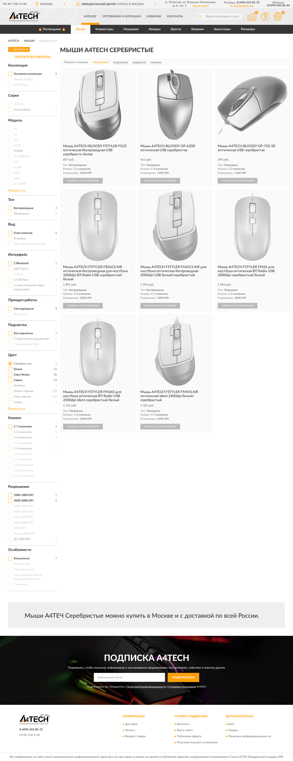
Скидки (233, 730)
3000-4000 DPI (23, 506)
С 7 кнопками (23, 426)
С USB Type (21, 279)
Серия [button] (13, 95)
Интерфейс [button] (18, 255)
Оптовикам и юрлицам (122, 16)
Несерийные (22, 109)
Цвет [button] (12, 355)
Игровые (19, 238)
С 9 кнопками (23, 459)
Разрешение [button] (18, 487)
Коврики (197, 29)
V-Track (18, 104)
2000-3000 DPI (23, 500)
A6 (15, 129)
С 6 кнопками (23, 448)
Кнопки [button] (14, 418)
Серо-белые (22, 374)
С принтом (21, 584)
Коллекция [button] (17, 65)
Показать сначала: (76, 62)
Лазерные (20, 314)
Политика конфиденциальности (249, 736)
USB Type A (21, 268)
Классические (23, 233)
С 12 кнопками (23, 476)
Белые (18, 369)
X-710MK (20, 184)
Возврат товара (135, 736)
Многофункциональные (30, 244)
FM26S (18, 151)
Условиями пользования (182, 686)
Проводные (21, 213)
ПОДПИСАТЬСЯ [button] (183, 677)
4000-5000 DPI (23, 511)
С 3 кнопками (23, 432)
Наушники (131, 29)
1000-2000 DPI (23, 495)
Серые (18, 380)
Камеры (155, 29)
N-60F (18, 167)
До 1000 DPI (22, 539)
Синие (18, 402)
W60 (17, 178)
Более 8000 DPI (24, 533)
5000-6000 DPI (23, 517)
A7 (15, 134)
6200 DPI (20, 528)
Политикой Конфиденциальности (146, 686)
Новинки (153, 16)
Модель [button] (15, 120)
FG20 (17, 145)
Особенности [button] (19, 550)
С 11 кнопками (23, 470)
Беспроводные (23, 208)
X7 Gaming (21, 84)
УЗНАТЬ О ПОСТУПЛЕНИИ (83, 181)
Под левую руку (24, 569)
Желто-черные (23, 391)
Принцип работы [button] (22, 300)
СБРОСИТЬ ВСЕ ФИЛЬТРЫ (32, 57)
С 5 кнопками (23, 443)
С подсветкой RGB (26, 344)
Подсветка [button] (17, 325)
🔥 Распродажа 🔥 (52, 29)
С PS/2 (18, 274)
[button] (241, 5)
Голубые (19, 385)
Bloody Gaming (23, 79)
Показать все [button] (16, 190)
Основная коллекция (28, 73)
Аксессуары (222, 29)
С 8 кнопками (23, 454)
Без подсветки (23, 333)
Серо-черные (22, 396)
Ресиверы (248, 29)
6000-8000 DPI (23, 522)
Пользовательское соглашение (197, 742)
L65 (16, 162)
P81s (17, 173)
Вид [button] (11, 224)
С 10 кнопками (23, 465)
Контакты (175, 16)
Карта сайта (185, 730)
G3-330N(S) (21, 156)
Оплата (130, 730)
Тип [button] (11, 200)
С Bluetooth (21, 263)
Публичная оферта (189, 736)
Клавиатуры (104, 29)
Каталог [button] (90, 16)
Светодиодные (24, 308)
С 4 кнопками (23, 437)
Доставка (131, 724)
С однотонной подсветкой (31, 338)
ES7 (16, 140)
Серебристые (22, 363)
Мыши (80, 29)
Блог (231, 724)
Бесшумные (22, 558)
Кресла (176, 29)
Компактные (22, 564)
